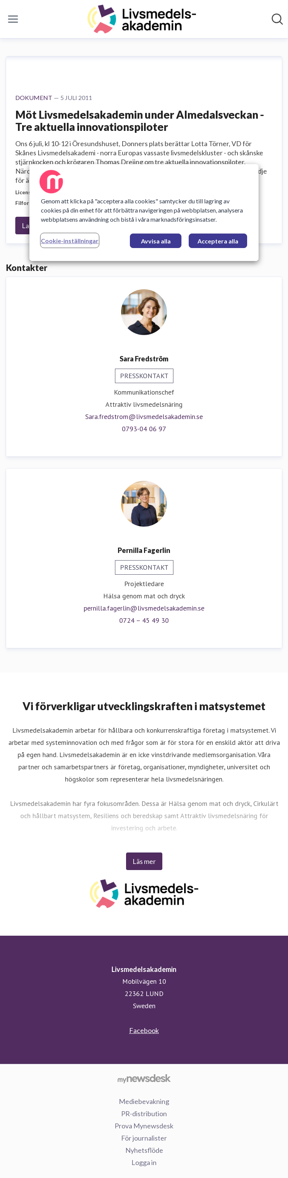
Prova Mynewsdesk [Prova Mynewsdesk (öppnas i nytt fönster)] (144, 1126)
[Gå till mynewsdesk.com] (144, 1078)
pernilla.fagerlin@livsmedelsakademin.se (144, 608)
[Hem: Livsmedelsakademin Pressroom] (141, 19)
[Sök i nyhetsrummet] (277, 19)
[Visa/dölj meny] (13, 19)
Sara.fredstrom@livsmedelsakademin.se (144, 416)
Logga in (144, 1162)
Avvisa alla (156, 241)
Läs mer (144, 861)
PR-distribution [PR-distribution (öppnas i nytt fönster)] (144, 1113)
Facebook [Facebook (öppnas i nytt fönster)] (144, 1030)
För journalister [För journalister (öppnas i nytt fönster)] (144, 1138)
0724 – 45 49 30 (144, 620)
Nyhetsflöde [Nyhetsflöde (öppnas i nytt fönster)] (144, 1150)
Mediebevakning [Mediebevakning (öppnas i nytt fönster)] (144, 1101)
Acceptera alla (217, 241)
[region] (144, 212)
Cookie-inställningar (70, 240)
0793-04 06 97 (144, 428)
